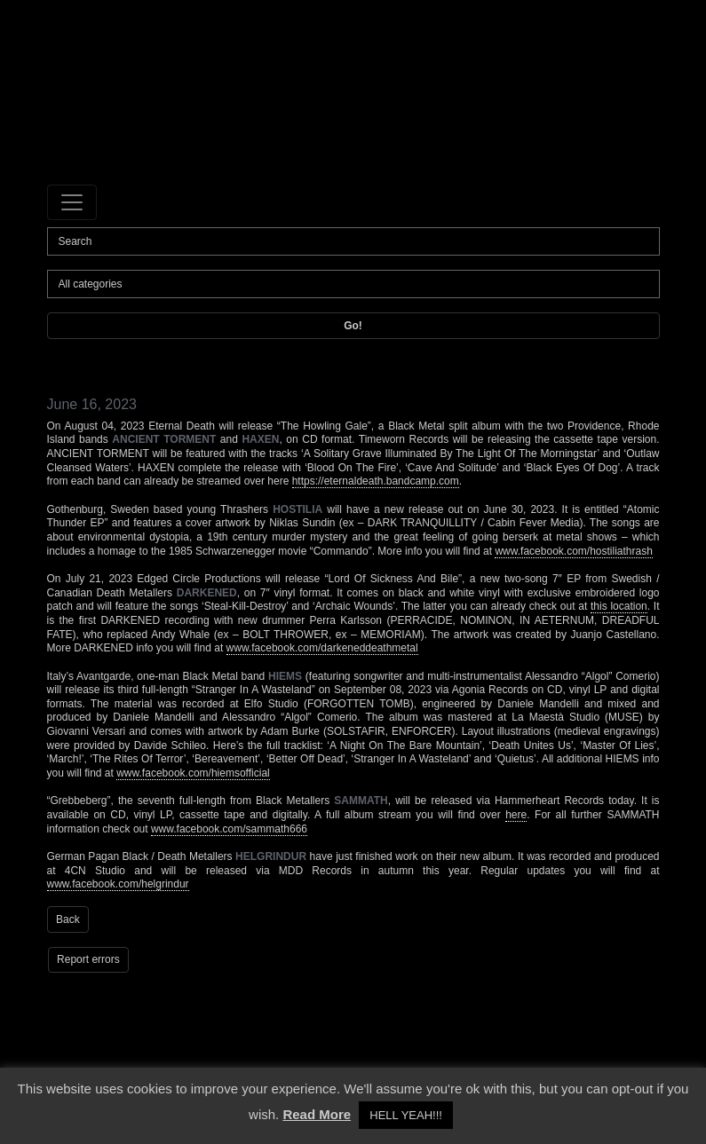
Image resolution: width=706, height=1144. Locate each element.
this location (619, 606)
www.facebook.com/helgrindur (118, 884)
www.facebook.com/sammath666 (229, 829)
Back (68, 919)
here (516, 815)
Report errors (88, 959)
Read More (316, 1114)
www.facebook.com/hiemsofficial (193, 773)
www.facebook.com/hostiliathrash (573, 551)
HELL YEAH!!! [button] (405, 1115)
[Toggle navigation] (72, 202)
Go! (353, 326)
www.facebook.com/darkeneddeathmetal (322, 648)
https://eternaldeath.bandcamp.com (375, 481)
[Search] (353, 241)
